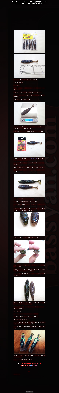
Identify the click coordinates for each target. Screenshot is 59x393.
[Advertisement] (29, 16)
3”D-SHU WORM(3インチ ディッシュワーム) (32, 363)
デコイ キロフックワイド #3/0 (31, 158)
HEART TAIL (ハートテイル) (32, 365)
